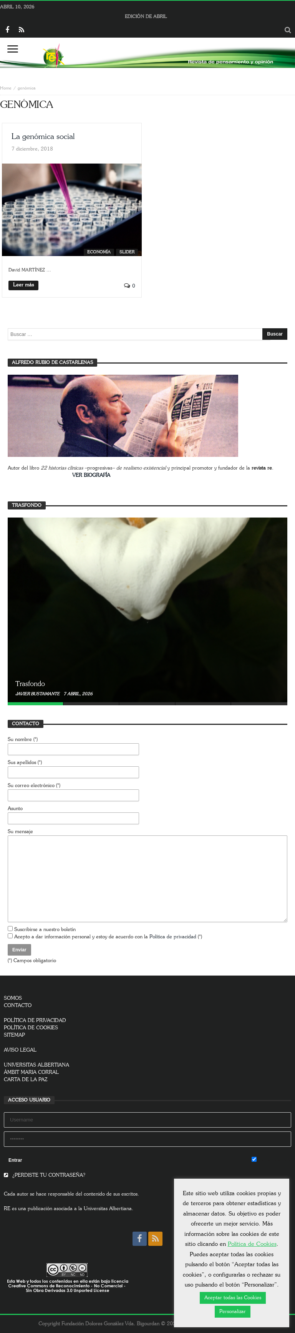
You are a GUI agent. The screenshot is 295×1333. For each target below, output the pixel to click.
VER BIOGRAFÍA (91, 475)
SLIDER (126, 252)
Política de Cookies (252, 1244)
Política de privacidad (172, 936)
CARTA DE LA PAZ (26, 1079)
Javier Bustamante (38, 694)
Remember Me (271, 1160)
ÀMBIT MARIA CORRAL (31, 1072)
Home (6, 88)
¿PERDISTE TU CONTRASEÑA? (44, 1175)
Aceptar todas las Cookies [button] (232, 1297)
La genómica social (43, 137)
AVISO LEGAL (20, 1050)
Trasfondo (30, 684)
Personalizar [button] (232, 1311)
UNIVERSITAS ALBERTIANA (36, 1065)
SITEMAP (14, 1035)
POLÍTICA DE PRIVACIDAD (35, 1020)
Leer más (23, 285)
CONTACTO (17, 1005)
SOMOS (13, 998)
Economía (99, 252)
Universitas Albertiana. (108, 1208)
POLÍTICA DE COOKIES (31, 1027)
